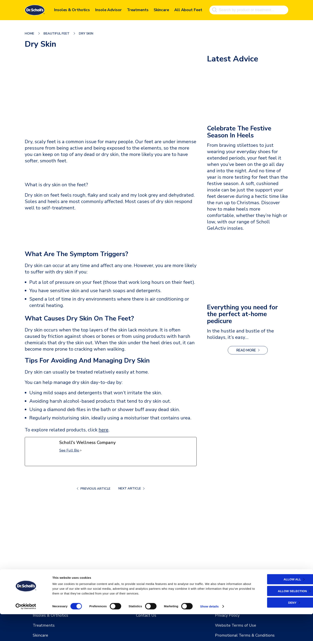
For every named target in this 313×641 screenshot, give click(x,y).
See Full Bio (69, 450)
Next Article (129, 488)
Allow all (278, 606)
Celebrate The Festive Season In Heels (239, 132)
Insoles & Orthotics (72, 9)
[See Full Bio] (80, 450)
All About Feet (188, 9)
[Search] (214, 9)
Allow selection (278, 617)
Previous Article (95, 488)
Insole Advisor (108, 9)
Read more (252, 351)
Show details (209, 633)
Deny (278, 629)
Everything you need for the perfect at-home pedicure (243, 314)
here (103, 430)
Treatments (138, 9)
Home (29, 33)
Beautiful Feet (56, 33)
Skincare (161, 9)
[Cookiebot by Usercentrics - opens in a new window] (25, 633)
